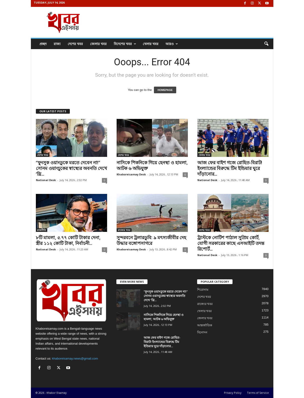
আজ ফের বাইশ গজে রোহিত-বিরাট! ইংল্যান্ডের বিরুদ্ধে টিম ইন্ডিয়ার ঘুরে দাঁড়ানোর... (229, 168)
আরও (172, 44)
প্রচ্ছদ (43, 44)
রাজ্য (57, 44)
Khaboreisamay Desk (131, 174)
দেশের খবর (75, 44)
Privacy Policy (233, 392)
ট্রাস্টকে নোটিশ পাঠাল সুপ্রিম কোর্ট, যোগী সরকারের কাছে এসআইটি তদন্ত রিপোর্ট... (230, 243)
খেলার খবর (150, 44)
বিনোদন (202, 332)
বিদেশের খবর (125, 44)
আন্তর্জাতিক (204, 325)
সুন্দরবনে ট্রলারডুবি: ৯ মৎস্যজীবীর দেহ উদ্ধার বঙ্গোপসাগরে (151, 240)
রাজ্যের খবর (124, 230)
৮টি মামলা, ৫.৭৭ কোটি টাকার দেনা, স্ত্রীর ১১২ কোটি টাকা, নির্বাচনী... (68, 240)
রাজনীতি (41, 230)
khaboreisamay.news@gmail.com (75, 358)
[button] (266, 44)
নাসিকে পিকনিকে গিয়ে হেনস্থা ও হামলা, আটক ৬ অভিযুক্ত (152, 165)
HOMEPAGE (164, 90)
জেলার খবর (98, 44)
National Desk (46, 180)
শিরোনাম (202, 289)
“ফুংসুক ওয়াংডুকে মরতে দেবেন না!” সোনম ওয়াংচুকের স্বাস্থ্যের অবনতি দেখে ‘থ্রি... (71, 168)
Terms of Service (258, 392)
